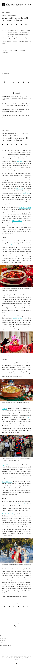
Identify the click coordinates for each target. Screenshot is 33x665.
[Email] (26, 24)
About (2, 636)
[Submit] (21, 24)
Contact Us (3, 638)
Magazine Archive (5, 645)
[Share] (2, 24)
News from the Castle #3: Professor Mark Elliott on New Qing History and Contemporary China (16, 104)
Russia (4, 144)
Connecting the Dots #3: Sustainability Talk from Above (16, 116)
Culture (17, 142)
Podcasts (4, 15)
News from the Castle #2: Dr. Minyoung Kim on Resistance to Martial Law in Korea (15, 110)
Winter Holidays (12, 15)
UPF (7, 144)
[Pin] (11, 24)
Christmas (10, 142)
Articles (4, 142)
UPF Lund (3, 643)
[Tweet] (7, 24)
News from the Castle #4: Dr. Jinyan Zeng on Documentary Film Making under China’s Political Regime (16, 98)
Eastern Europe (24, 142)
